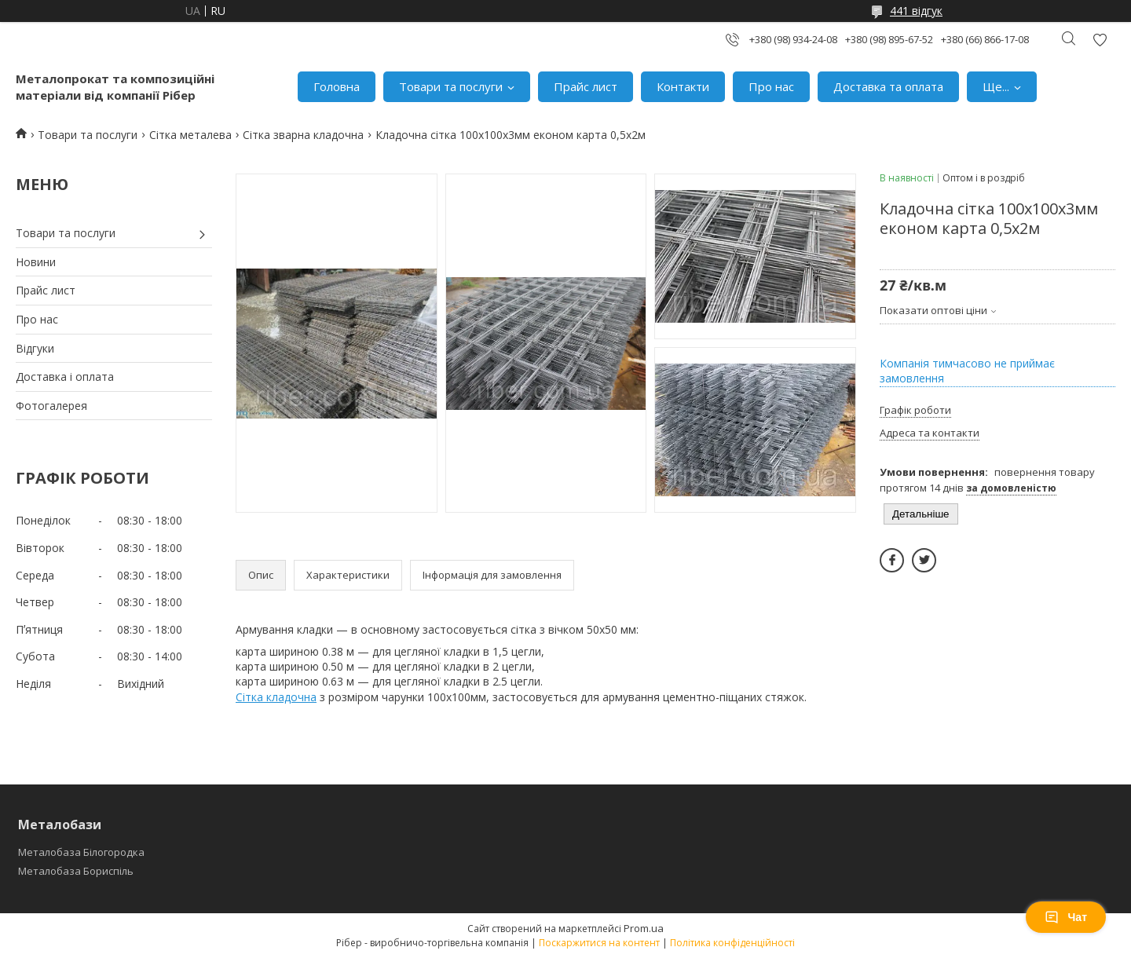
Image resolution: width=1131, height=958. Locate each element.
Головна (336, 86)
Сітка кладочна (276, 696)
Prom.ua (644, 928)
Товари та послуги (451, 86)
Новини (36, 261)
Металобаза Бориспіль (76, 871)
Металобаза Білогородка (81, 852)
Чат (1066, 917)
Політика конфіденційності (732, 942)
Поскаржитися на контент (599, 942)
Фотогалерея (51, 405)
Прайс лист (585, 86)
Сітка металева (190, 134)
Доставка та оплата (888, 86)
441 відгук (916, 10)
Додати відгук (1099, 39)
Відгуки (35, 348)
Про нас (771, 86)
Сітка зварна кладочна (303, 134)
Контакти (683, 86)
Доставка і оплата (65, 376)
